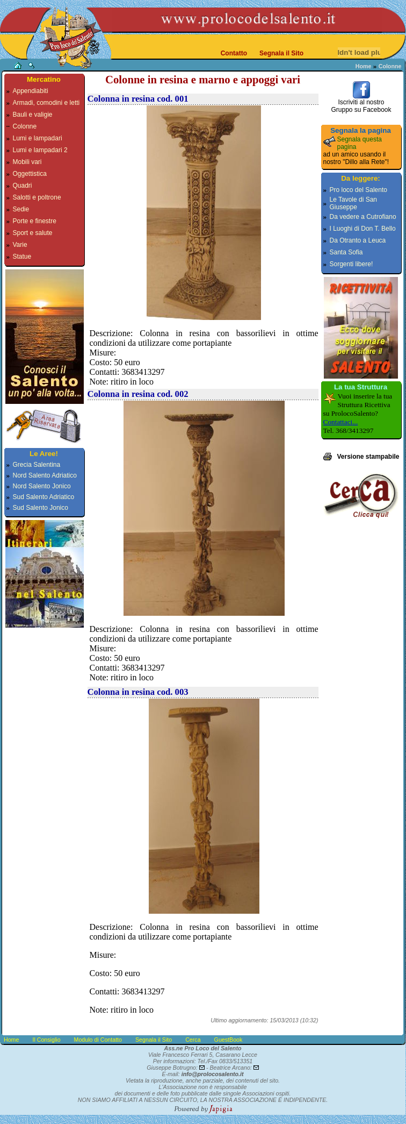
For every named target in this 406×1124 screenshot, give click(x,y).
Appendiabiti (30, 91)
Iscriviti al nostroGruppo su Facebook (361, 103)
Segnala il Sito (281, 53)
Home (364, 66)
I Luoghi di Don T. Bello (363, 228)
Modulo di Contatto (98, 1039)
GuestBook (228, 1039)
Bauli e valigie (33, 114)
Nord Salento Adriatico (45, 475)
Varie (20, 244)
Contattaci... (340, 422)
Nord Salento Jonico (42, 486)
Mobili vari (27, 162)
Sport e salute (33, 233)
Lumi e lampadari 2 (40, 150)
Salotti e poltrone (37, 197)
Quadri (22, 185)
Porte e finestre (34, 221)
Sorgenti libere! (351, 264)
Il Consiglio (46, 1039)
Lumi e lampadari (37, 138)
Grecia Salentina (37, 464)
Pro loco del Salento (358, 190)
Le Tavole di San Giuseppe (354, 203)
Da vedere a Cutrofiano (363, 216)
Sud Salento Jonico (40, 507)
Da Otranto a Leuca (358, 240)
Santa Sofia (346, 252)
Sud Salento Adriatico (44, 497)
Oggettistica (30, 173)
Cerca (192, 1039)
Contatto (234, 53)
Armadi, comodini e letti (46, 102)
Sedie (21, 209)
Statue (22, 256)
